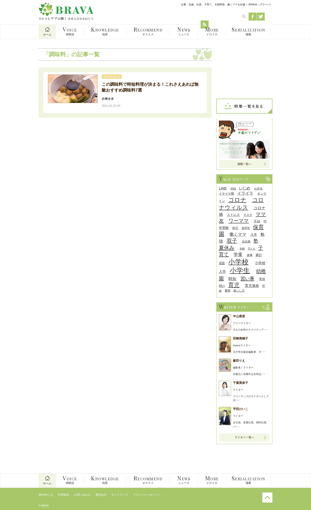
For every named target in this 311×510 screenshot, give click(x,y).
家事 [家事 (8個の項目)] (250, 255)
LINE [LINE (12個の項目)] (223, 188)
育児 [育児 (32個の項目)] (233, 285)
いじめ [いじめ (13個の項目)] (244, 188)
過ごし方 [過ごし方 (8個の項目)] (239, 290)
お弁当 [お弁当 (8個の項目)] (258, 188)
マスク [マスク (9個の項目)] (247, 215)
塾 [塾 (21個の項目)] (255, 240)
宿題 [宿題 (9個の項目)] (222, 263)
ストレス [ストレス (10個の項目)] (233, 215)
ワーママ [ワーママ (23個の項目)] (238, 220)
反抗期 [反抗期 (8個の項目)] (246, 241)
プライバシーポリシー (147, 494)
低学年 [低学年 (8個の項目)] (246, 227)
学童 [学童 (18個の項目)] (238, 254)
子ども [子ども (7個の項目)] (251, 248)
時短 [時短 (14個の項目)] (232, 279)
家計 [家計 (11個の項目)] (259, 255)
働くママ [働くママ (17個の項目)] (237, 234)
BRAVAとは (46, 494)
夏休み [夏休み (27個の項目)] (227, 248)
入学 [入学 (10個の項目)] (253, 234)
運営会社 (101, 494)
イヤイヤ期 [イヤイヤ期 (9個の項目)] (226, 193)
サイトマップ (119, 494)
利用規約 (63, 494)
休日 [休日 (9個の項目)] (235, 228)
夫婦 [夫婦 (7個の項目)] (242, 248)
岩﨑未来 (108, 98)
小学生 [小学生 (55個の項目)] (240, 270)
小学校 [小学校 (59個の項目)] (238, 262)
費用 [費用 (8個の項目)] (227, 290)
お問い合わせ (82, 494)
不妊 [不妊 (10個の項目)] (257, 221)
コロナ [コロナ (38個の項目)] (237, 199)
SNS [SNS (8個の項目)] (233, 188)
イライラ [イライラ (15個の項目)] (245, 193)
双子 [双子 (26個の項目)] (232, 241)
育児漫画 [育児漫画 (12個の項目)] (252, 286)
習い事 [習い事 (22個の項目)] (247, 278)
